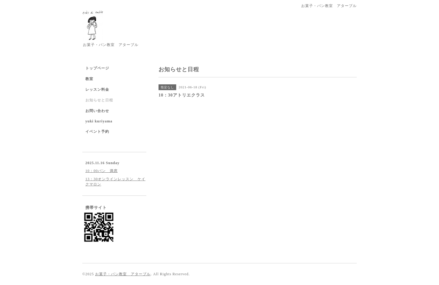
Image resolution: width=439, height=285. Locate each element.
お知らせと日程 (99, 100)
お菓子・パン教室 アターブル (123, 274)
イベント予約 (97, 131)
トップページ (97, 68)
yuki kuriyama (98, 121)
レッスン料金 (97, 89)
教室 (89, 79)
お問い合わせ (97, 111)
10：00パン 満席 (101, 171)
